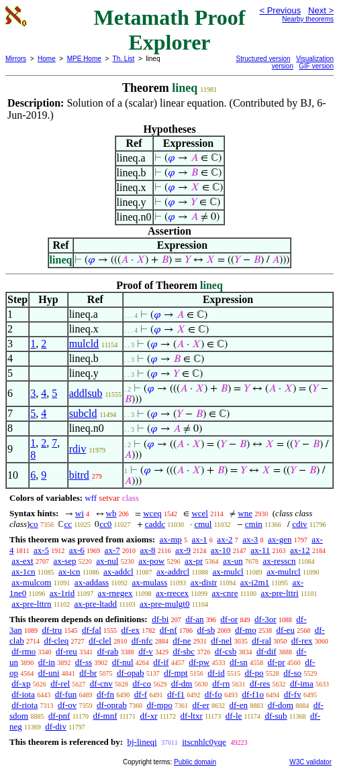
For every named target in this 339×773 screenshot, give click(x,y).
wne (245, 513)
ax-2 (224, 539)
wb (111, 513)
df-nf (168, 630)
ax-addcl (118, 572)
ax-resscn (278, 561)
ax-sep (64, 561)
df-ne (182, 641)
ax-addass (92, 582)
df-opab (130, 673)
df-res (260, 683)
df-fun (66, 694)
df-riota (24, 705)
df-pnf (59, 716)
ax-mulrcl (284, 572)
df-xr (149, 716)
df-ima (301, 683)
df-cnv (101, 683)
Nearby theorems (308, 19)
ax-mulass (150, 582)
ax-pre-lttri (279, 593)
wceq (152, 513)
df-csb (226, 651)
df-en (238, 705)
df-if (160, 662)
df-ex (131, 630)
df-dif (266, 651)
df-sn (239, 662)
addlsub (86, 393)
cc (68, 524)
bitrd (79, 475)
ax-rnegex (115, 593)
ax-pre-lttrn (31, 604)
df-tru (52, 630)
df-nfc (142, 641)
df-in (46, 662)
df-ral (261, 641)
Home (47, 58)
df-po (253, 673)
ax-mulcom (31, 582)
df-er (200, 705)
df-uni (49, 673)
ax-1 (199, 539)
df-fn (105, 694)
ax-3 (250, 539)
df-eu (285, 630)
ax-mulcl (228, 572)
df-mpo (159, 705)
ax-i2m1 (254, 582)
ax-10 (221, 550)
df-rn (221, 683)
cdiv (299, 524)
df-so (292, 673)
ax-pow (151, 561)
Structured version (263, 58)
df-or (229, 619)
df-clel (100, 641)
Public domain (195, 762)
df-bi (160, 619)
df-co (141, 683)
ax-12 (300, 550)
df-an (194, 619)
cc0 (105, 524)
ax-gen (279, 539)
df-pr (276, 662)
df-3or (265, 619)
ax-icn (69, 572)
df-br (88, 673)
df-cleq (56, 641)
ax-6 (77, 550)
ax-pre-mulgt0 (164, 604)
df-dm (182, 683)
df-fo (213, 694)
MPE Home (84, 58)
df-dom (280, 705)
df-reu (66, 651)
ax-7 (112, 550)
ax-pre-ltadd (95, 604)
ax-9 (183, 550)
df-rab (108, 651)
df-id (215, 673)
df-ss (83, 662)
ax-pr (194, 561)
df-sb (206, 630)
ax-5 (41, 550)
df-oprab (112, 705)
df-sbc (184, 651)
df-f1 (176, 694)
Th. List (124, 58)
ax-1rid (62, 593)
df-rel (60, 683)
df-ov (67, 705)
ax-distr (204, 582)
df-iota (23, 694)
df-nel (221, 641)
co (34, 524)
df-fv (292, 694)
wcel (199, 513)
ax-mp (171, 539)
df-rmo (23, 651)
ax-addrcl (172, 572)
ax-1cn (23, 572)
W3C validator (310, 762)
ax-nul (107, 561)
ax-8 (147, 550)
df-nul (123, 662)
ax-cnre (224, 593)
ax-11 (260, 550)
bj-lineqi (141, 742)
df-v (145, 651)
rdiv (78, 449)
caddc (155, 524)
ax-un (233, 561)
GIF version (316, 66)
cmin (253, 524)
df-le (234, 716)
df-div (55, 726)
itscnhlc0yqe (204, 742)
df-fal (91, 630)
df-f (141, 694)
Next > (321, 10)
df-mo (245, 630)
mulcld (84, 343)
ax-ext (22, 561)
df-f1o (253, 694)
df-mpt (175, 673)
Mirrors (15, 58)
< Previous (280, 10)
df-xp (20, 683)
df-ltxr (192, 716)
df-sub (275, 716)
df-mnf (105, 716)
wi (79, 513)
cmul (202, 524)
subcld (83, 413)
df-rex (302, 641)
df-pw (199, 662)
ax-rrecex (172, 593)
